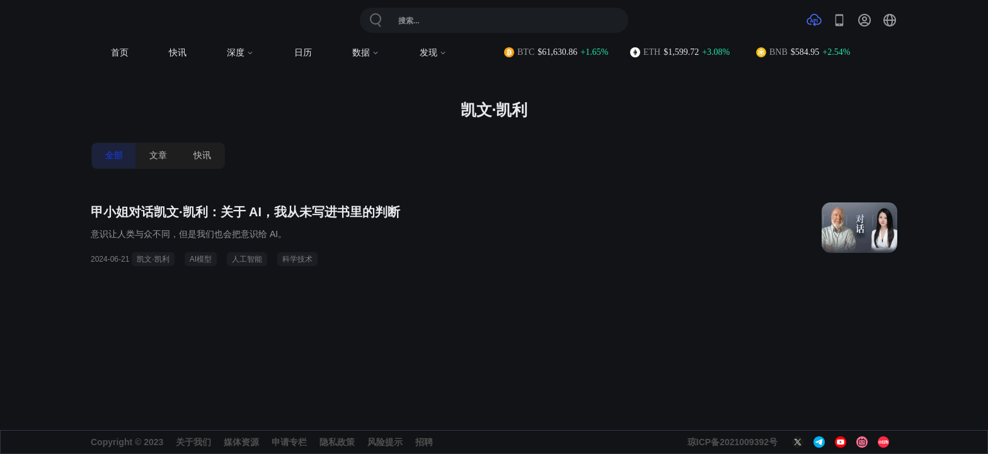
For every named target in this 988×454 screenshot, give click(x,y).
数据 (365, 52)
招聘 (424, 442)
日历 (303, 52)
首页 (120, 52)
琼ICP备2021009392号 (732, 442)
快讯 (178, 52)
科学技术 (297, 259)
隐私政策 (337, 442)
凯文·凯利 (153, 259)
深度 (240, 52)
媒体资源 (241, 442)
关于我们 (193, 442)
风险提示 (385, 442)
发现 (433, 52)
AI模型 (201, 259)
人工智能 (247, 259)
